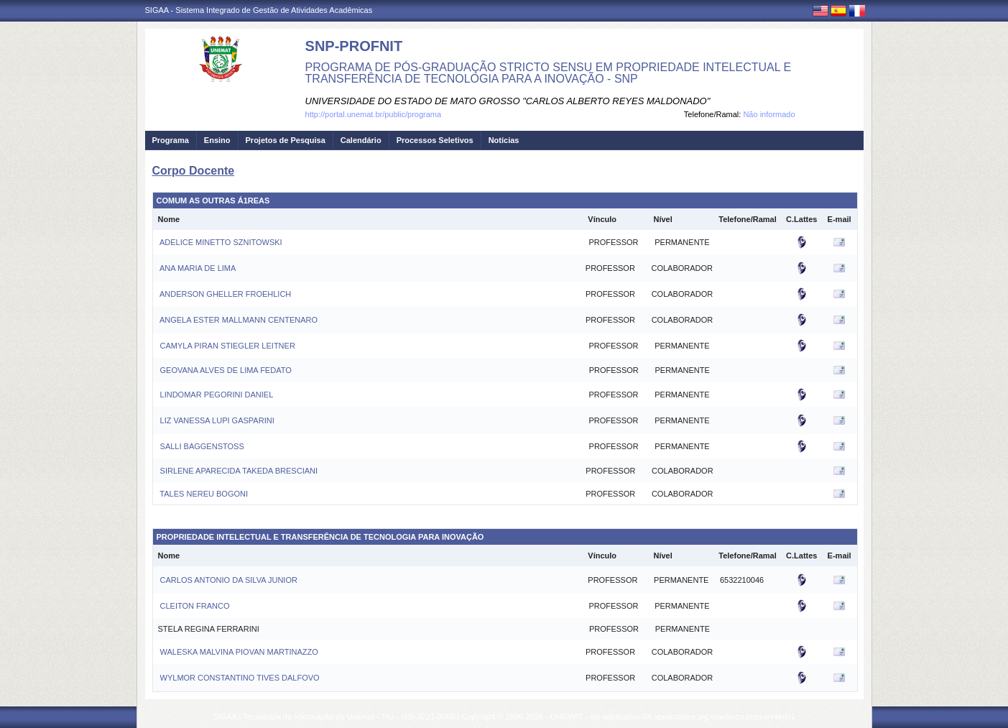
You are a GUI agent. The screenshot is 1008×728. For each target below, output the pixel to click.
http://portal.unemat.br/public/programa (373, 114)
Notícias (504, 140)
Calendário (361, 140)
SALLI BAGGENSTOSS (201, 446)
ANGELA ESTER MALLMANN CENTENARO (238, 319)
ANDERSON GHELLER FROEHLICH (225, 294)
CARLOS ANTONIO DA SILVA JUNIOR (227, 580)
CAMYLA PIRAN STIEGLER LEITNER (226, 345)
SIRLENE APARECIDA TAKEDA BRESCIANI (238, 470)
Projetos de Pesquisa (285, 140)
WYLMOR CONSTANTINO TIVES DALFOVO (239, 677)
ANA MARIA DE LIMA (197, 268)
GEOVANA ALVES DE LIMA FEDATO (225, 370)
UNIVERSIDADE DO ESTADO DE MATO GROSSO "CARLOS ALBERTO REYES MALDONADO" (508, 101)
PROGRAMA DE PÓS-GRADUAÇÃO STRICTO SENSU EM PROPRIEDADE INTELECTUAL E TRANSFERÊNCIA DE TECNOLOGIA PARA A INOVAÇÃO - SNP (548, 73)
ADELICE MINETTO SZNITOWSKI (220, 242)
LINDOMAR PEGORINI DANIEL (216, 394)
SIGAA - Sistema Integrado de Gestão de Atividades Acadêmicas (259, 10)
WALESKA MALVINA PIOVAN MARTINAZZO (238, 652)
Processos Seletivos (435, 140)
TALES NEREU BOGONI (203, 493)
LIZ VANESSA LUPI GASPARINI (216, 420)
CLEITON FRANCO (194, 606)
